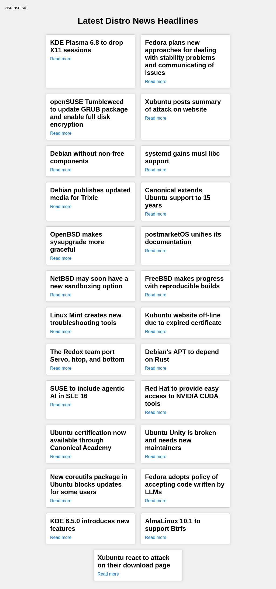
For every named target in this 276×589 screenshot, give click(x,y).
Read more (60, 59)
